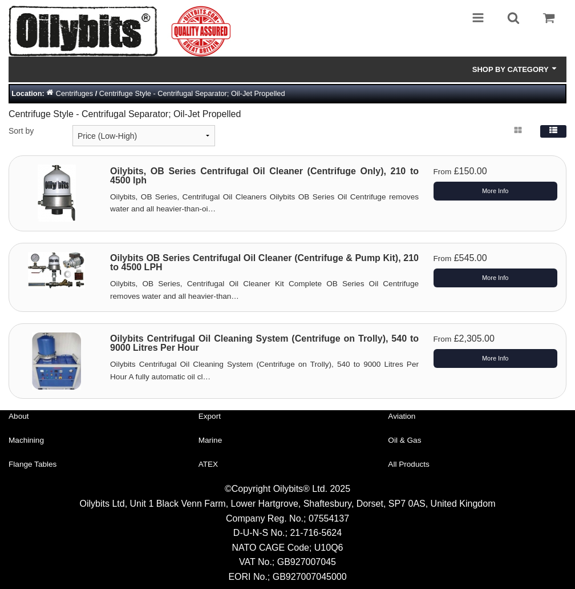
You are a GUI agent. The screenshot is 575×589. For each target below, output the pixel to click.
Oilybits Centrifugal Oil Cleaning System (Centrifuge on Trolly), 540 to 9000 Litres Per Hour (264, 343)
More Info (495, 190)
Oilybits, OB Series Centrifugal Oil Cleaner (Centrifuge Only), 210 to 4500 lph (264, 175)
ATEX (208, 464)
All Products (409, 464)
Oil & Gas (404, 440)
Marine (210, 440)
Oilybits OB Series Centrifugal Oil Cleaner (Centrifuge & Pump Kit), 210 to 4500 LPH (264, 262)
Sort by (21, 130)
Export (210, 416)
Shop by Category (515, 69)
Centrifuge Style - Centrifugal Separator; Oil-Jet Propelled (192, 93)
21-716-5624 (316, 533)
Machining (26, 440)
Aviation (401, 416)
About (19, 416)
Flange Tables (32, 464)
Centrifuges (74, 93)
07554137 (329, 518)
